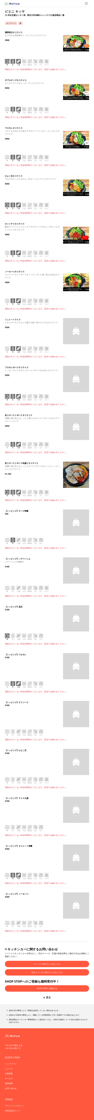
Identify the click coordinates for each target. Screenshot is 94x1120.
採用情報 (9, 1083)
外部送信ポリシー (13, 1110)
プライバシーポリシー (14, 1105)
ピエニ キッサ (15, 11)
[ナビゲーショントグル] (86, 3)
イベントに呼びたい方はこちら (47, 964)
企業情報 (9, 1073)
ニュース (9, 1068)
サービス (9, 1078)
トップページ (11, 1063)
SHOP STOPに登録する (47, 988)
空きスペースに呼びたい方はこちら (47, 972)
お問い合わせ (11, 1088)
